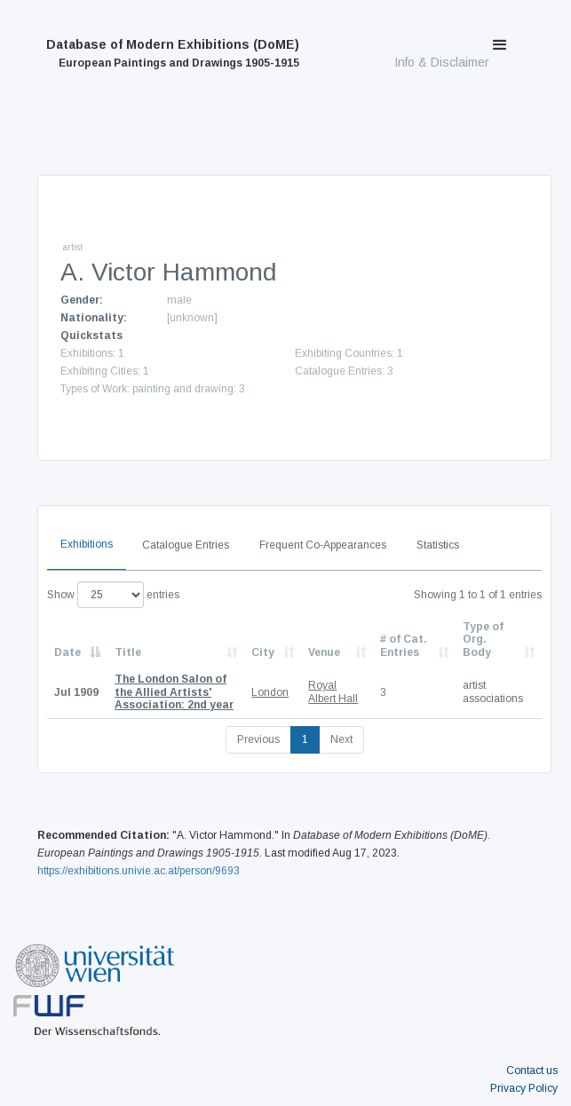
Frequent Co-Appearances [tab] (322, 545)
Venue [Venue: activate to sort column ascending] (324, 652)
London (270, 692)
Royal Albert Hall (333, 691)
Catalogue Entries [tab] (185, 545)
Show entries (113, 594)
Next (341, 739)
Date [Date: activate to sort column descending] (67, 652)
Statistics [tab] (437, 545)
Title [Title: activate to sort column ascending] (128, 652)
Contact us (532, 1070)
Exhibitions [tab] (86, 544)
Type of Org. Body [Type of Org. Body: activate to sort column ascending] (483, 639)
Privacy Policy (524, 1088)
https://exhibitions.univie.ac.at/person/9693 (138, 871)
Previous (258, 739)
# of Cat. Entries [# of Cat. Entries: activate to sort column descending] (403, 645)
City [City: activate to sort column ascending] (262, 652)
